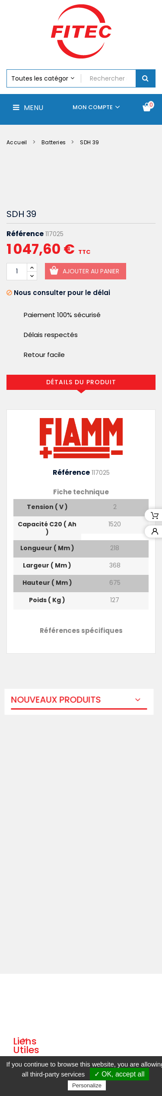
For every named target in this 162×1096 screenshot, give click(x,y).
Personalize (87, 1085)
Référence (25, 234)
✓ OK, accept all (119, 1074)
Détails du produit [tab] (81, 382)
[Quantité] (16, 271)
